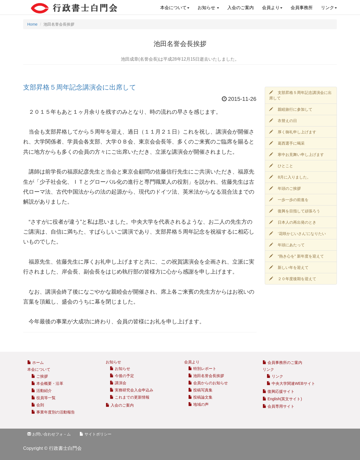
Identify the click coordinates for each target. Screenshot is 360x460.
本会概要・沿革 (47, 383)
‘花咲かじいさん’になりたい (297, 233)
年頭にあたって (287, 245)
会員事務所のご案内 (285, 362)
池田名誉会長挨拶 (206, 376)
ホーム (35, 362)
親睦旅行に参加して (291, 109)
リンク (329, 7)
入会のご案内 (240, 7)
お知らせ (208, 7)
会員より (272, 7)
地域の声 (198, 404)
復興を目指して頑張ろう (294, 211)
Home (32, 24)
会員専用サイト (278, 406)
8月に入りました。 (290, 177)
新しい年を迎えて (289, 267)
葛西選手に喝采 (287, 143)
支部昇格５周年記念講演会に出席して (79, 87)
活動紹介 (41, 390)
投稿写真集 (200, 390)
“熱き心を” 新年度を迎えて (296, 256)
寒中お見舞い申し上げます (296, 154)
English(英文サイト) (282, 399)
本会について (174, 7)
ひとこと (281, 166)
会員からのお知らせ (208, 383)
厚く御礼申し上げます (293, 132)
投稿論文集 (200, 397)
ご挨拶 (39, 376)
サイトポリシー (95, 434)
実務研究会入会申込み (131, 390)
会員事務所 (302, 7)
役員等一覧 (43, 398)
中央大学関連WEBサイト (291, 383)
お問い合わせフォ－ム (49, 434)
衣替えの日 (283, 120)
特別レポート (202, 368)
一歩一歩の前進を (289, 199)
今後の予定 (122, 376)
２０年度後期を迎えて (293, 279)
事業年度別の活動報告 (53, 412)
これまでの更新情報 (129, 397)
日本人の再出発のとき (293, 222)
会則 (37, 405)
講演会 (118, 383)
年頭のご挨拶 (285, 188)
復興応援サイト (278, 391)
